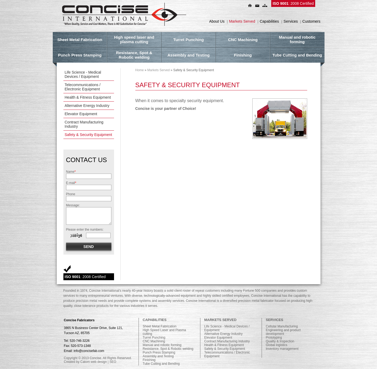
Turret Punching (154, 337)
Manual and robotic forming (162, 345)
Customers (311, 21)
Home (139, 70)
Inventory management (282, 349)
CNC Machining (154, 341)
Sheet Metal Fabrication (160, 326)
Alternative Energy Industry (87, 105)
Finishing (149, 360)
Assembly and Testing (158, 356)
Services (290, 21)
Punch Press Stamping (159, 352)
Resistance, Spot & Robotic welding (168, 349)
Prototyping (274, 337)
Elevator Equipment (81, 114)
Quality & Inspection (280, 341)
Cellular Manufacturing (282, 326)
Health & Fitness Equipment (88, 97)
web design (99, 362)
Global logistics (276, 345)
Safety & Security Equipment (88, 135)
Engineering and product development (283, 332)
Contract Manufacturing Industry (84, 124)
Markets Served (242, 21)
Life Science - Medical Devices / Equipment (83, 74)
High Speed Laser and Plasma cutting (164, 332)
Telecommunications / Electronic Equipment (83, 87)
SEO (113, 362)
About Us (217, 21)
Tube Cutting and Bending (161, 364)
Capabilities (269, 21)
